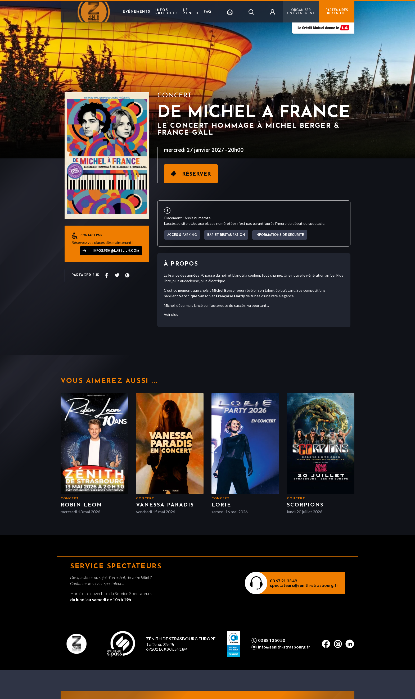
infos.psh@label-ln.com (116, 251)
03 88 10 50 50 (271, 640)
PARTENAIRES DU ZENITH (337, 12)
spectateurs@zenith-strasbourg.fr (304, 585)
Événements (136, 11)
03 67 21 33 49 (283, 580)
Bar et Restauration (226, 235)
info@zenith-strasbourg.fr (284, 647)
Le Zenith (191, 12)
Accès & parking (182, 235)
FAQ (207, 11)
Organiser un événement (300, 12)
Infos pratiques (166, 12)
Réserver (196, 174)
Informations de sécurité (279, 235)
